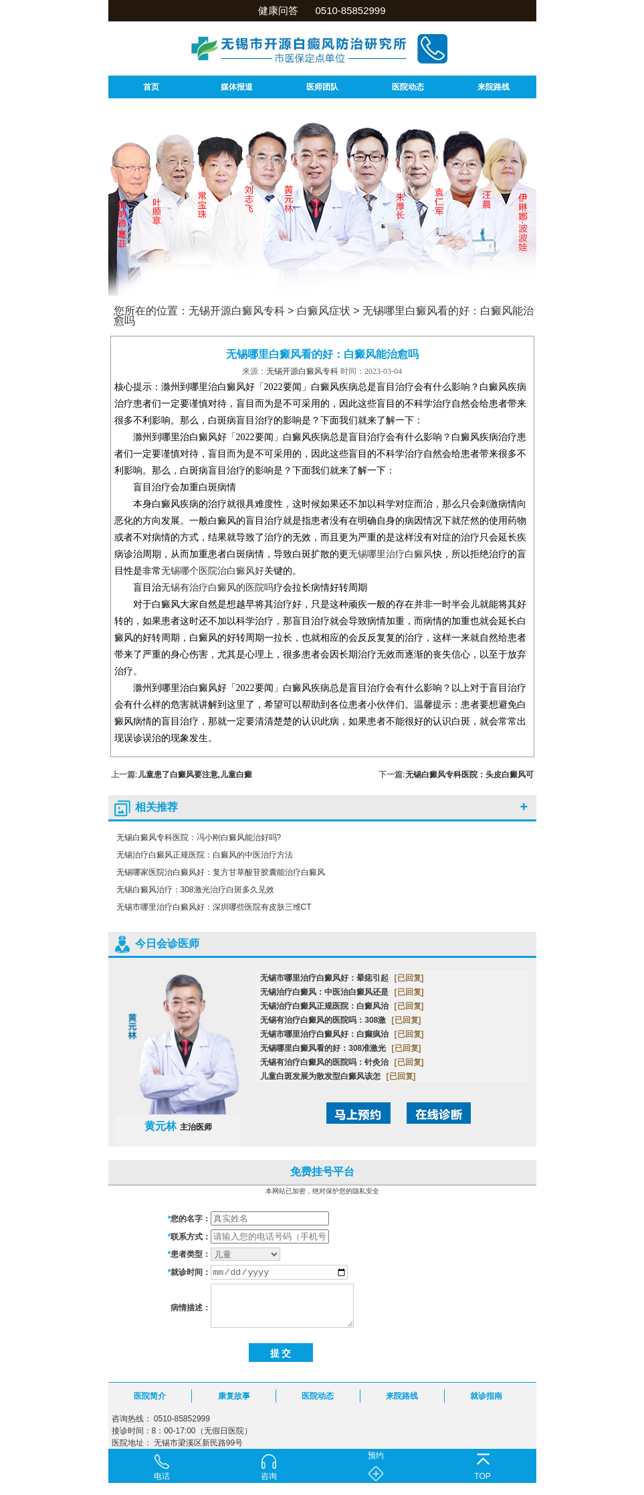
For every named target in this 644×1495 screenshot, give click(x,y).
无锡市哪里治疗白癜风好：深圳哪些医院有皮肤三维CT (214, 907)
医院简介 (150, 1396)
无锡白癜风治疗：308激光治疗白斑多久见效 (195, 889)
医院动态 (408, 87)
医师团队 (322, 87)
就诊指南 (486, 1396)
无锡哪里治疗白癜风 (390, 554)
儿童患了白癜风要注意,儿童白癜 (195, 774)
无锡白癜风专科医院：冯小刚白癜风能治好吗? (199, 837)
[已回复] (409, 978)
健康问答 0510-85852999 (321, 10)
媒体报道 (237, 87)
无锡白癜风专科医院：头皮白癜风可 (469, 774)
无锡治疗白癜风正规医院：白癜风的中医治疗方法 (204, 855)
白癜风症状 (323, 310)
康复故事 (234, 1396)
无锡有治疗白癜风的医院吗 (217, 588)
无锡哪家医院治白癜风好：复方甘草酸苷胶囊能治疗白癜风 (220, 872)
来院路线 (493, 87)
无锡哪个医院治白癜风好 (212, 571)
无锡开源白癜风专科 (237, 310)
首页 (151, 87)
